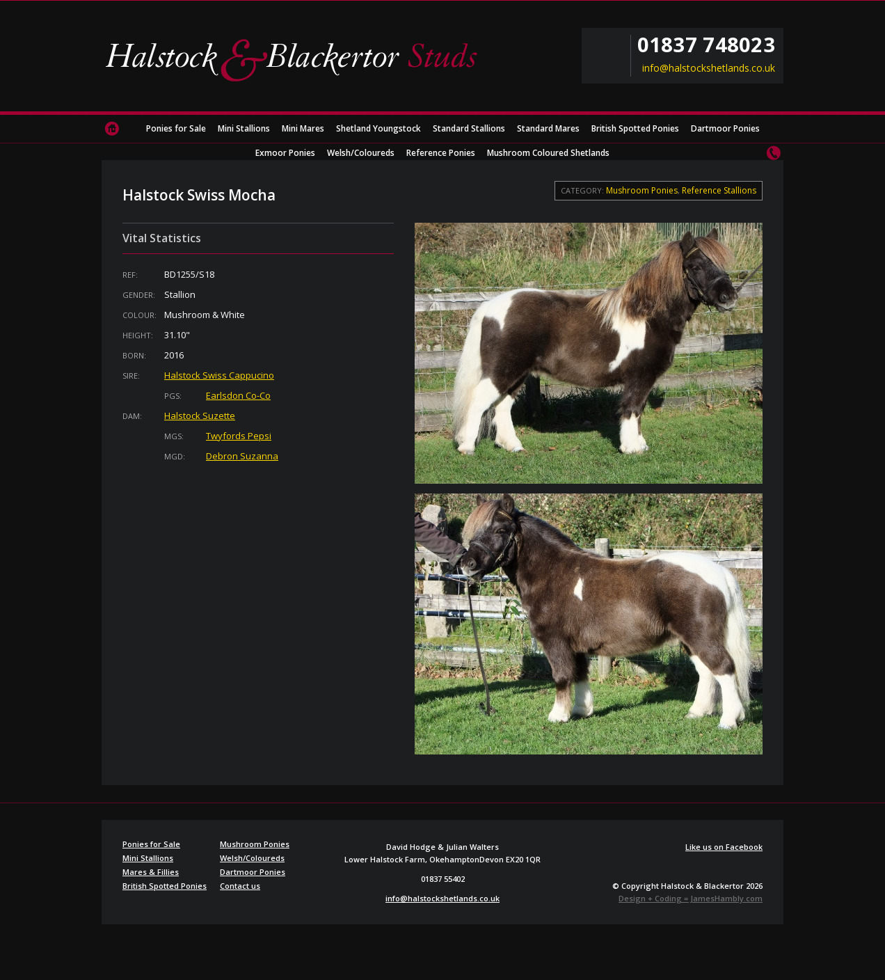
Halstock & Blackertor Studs (296, 59)
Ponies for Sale (176, 128)
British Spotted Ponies (635, 128)
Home (112, 128)
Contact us (773, 153)
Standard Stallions (469, 128)
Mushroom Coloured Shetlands (548, 153)
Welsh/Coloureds (360, 153)
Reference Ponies (440, 153)
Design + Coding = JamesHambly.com (691, 898)
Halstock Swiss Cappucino (219, 375)
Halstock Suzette (199, 415)
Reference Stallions (719, 190)
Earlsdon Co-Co (238, 395)
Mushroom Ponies (642, 190)
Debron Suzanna (242, 456)
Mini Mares (303, 128)
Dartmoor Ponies (725, 128)
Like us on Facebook (724, 846)
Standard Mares (548, 128)
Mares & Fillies (150, 872)
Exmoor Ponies (285, 153)
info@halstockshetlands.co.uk (708, 68)
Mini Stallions (244, 128)
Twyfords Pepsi (238, 435)
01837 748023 (706, 44)
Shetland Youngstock (378, 128)
